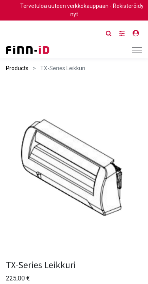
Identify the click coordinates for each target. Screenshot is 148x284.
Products (17, 68)
